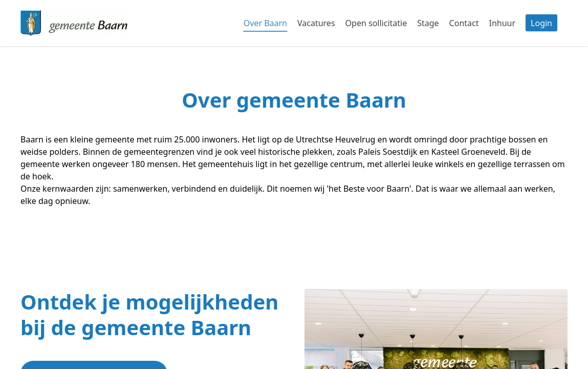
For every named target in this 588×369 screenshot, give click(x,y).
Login (541, 23)
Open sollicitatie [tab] (376, 23)
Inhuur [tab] (502, 23)
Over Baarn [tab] (265, 23)
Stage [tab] (428, 23)
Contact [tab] (464, 23)
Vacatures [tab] (316, 23)
